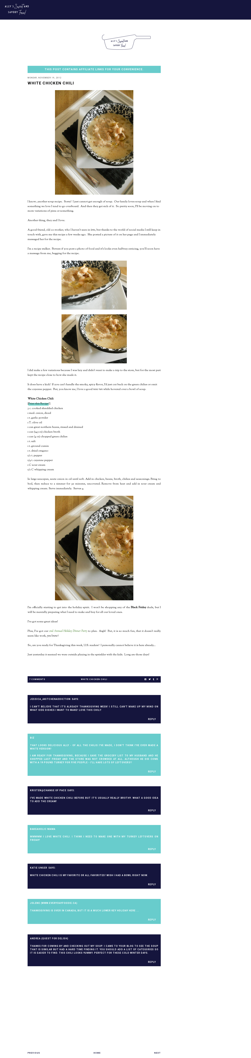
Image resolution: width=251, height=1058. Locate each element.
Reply (152, 719)
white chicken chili (94, 679)
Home (97, 1053)
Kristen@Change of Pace (48, 790)
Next (157, 1053)
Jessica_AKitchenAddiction (50, 699)
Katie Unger (38, 868)
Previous (34, 1053)
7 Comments (37, 679)
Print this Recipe (38, 404)
